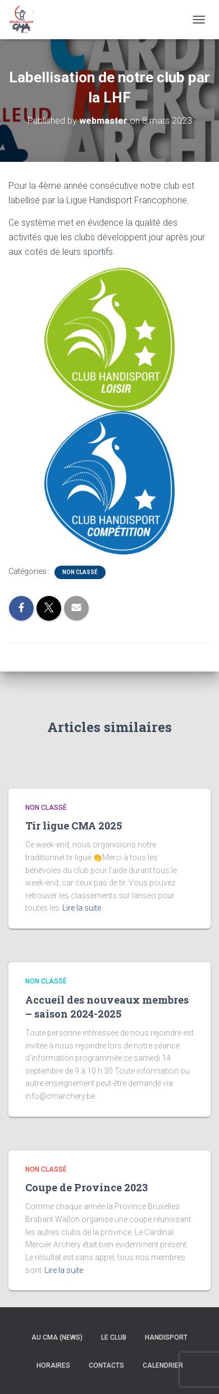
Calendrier (163, 1365)
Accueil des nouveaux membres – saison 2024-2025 (107, 1006)
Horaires (53, 1365)
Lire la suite (81, 907)
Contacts (106, 1365)
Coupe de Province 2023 (86, 1187)
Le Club (113, 1337)
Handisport (166, 1337)
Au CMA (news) (57, 1337)
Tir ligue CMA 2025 (73, 825)
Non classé (80, 572)
